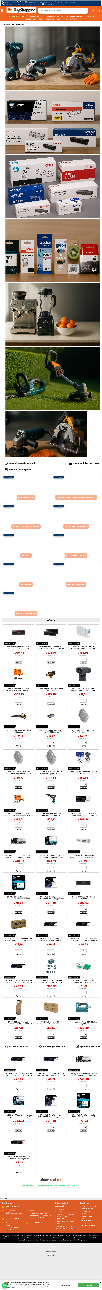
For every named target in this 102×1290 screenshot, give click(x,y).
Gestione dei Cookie (88, 1228)
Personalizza (65, 1285)
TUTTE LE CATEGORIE (12, 17)
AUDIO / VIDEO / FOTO (31, 21)
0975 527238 (10, 1232)
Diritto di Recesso (87, 1211)
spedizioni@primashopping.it (40, 1217)
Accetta (89, 1285)
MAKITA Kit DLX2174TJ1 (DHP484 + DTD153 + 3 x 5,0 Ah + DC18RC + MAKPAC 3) (51, 984)
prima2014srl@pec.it (40, 1220)
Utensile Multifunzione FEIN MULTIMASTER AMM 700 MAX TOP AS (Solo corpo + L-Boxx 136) (19, 818)
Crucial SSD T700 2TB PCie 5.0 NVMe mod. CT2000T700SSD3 (83, 900)
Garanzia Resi (85, 1213)
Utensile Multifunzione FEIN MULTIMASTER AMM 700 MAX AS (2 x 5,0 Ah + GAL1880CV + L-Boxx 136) (18, 693)
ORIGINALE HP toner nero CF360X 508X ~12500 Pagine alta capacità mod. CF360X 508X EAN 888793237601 (83, 819)
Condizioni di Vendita (88, 1209)
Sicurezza (84, 1216)
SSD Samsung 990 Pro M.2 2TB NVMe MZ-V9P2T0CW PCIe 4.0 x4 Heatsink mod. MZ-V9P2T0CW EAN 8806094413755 (18, 652)
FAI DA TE (94, 17)
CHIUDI (100, 1282)
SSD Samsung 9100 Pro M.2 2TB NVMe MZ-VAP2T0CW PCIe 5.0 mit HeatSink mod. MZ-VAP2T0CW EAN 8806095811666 (51, 652)
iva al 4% (60, 1226)
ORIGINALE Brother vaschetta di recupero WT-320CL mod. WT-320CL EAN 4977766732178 (51, 734)
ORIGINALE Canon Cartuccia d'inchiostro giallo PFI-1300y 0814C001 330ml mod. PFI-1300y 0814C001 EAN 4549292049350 (50, 777)
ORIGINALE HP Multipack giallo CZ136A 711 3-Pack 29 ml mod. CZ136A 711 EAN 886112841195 (18, 901)
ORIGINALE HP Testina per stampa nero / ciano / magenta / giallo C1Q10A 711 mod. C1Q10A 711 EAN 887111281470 (18, 860)
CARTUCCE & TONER (76, 17)
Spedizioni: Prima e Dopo (65, 1223)
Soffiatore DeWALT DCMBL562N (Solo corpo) (18, 733)
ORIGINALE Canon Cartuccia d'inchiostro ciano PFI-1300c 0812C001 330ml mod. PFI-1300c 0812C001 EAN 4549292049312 (83, 735)
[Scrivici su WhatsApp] (4, 1285)
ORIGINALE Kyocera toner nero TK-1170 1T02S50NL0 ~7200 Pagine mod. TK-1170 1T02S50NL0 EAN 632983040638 (19, 944)
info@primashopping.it (38, 1215)
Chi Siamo (60, 1211)
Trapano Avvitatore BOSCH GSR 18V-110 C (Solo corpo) (51, 817)
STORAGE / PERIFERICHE (53, 17)
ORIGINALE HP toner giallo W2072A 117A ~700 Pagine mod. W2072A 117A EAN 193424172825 (83, 943)
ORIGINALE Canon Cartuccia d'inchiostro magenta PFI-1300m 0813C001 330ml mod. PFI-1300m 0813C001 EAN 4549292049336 (18, 777)
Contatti (59, 1214)
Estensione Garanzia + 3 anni (89, 1219)
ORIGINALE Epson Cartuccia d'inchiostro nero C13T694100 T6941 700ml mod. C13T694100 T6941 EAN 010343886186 (18, 1027)
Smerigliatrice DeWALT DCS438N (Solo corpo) (51, 692)
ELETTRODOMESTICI (54, 21)
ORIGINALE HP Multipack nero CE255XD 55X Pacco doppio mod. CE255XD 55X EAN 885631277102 (51, 901)
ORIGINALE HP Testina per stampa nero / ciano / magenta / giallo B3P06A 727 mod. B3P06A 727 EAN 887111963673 (51, 860)
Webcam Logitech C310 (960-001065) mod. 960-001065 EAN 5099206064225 (83, 693)
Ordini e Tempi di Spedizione (62, 1220)
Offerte (51, 622)
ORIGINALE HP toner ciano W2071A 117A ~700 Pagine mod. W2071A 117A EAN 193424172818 (18, 984)
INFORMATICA (32, 17)
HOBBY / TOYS (73, 21)
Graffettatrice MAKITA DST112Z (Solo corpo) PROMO (83, 1025)
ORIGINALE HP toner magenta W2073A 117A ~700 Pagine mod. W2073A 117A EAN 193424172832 (51, 943)
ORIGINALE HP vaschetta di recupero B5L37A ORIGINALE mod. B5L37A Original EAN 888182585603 (83, 859)
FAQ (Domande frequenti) (66, 1228)
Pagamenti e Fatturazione (66, 1216)
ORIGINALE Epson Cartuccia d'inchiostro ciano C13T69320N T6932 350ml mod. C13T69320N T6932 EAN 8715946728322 (83, 652)
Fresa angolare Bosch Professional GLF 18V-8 (83, 775)
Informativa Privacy (87, 1223)
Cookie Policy (11, 1287)
